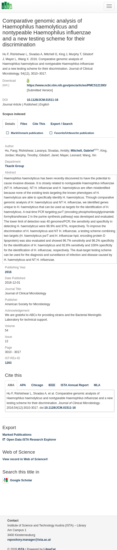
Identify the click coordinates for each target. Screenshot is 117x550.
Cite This (39, 124)
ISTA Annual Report (74, 385)
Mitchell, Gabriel (85, 150)
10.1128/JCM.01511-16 (42, 100)
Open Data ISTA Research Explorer (29, 439)
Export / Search (61, 124)
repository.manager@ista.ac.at (29, 539)
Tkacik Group (14, 166)
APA (23, 385)
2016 (8, 272)
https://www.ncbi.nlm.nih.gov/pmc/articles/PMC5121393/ (66, 85)
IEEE (52, 385)
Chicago (37, 385)
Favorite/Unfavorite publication (71, 132)
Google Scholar (17, 480)
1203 (8, 363)
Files (23, 124)
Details (10, 124)
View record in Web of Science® (25, 459)
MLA (97, 385)
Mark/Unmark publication (24, 132)
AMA (11, 385)
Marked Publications (17, 434)
